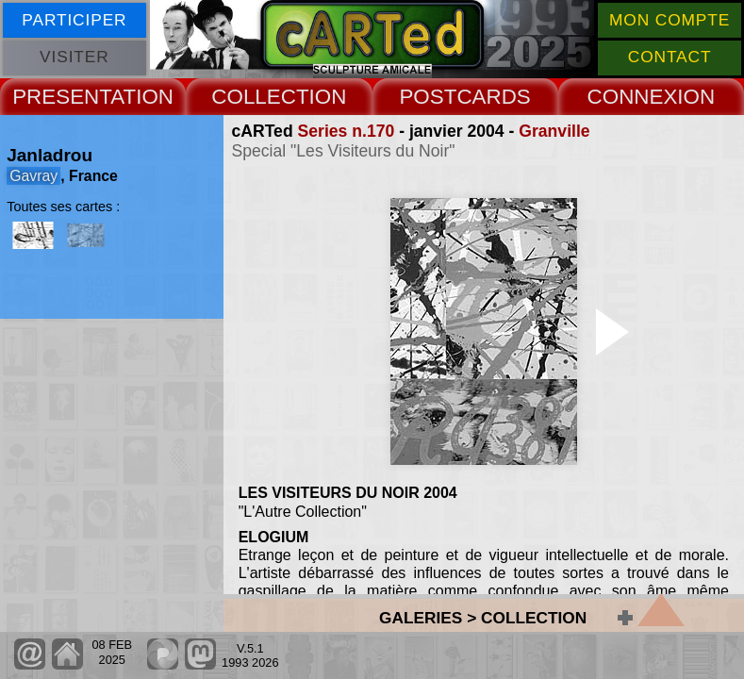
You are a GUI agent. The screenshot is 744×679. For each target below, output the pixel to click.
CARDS (493, 96)
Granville (554, 131)
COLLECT (259, 96)
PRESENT (61, 96)
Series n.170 (346, 131)
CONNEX (632, 96)
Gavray (33, 176)
